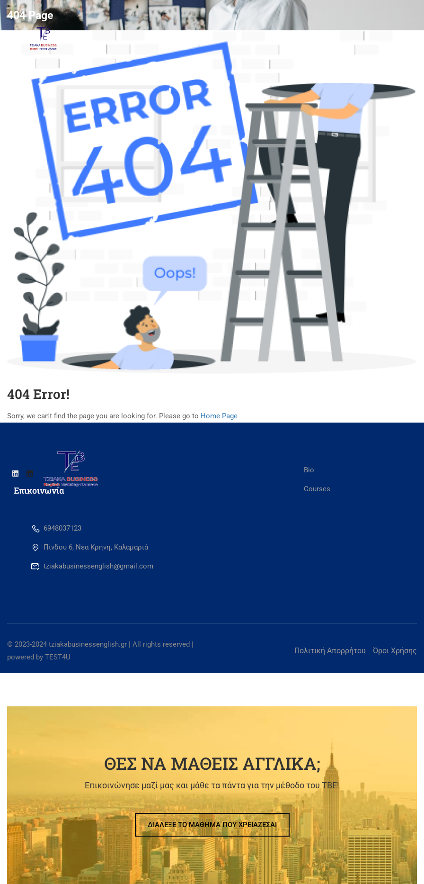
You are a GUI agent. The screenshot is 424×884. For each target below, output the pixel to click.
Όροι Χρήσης (395, 650)
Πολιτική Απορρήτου (330, 650)
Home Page (219, 416)
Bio (309, 470)
